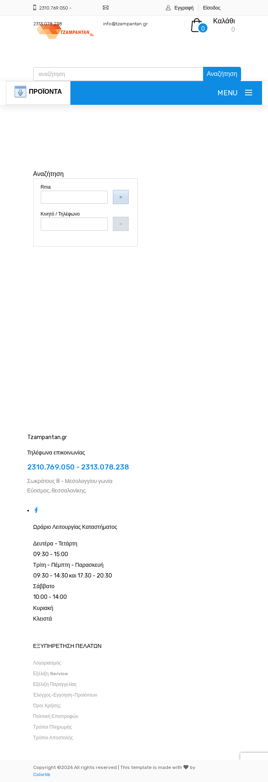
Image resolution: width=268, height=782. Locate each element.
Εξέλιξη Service (50, 673)
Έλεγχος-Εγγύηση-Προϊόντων (65, 695)
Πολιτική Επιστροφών (56, 716)
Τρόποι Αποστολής (53, 737)
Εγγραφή (184, 8)
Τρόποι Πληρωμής (52, 727)
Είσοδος (211, 8)
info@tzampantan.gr (125, 24)
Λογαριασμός (47, 663)
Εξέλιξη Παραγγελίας (55, 684)
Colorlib (41, 774)
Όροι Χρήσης (47, 705)
